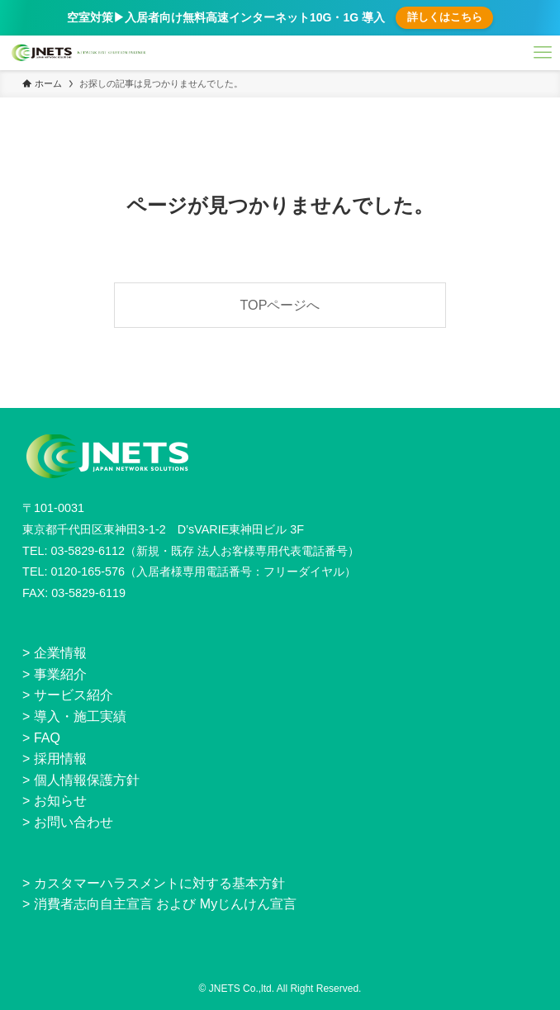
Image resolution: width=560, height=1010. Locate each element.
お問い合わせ (73, 822)
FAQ (47, 738)
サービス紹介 (73, 695)
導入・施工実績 (80, 716)
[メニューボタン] (542, 53)
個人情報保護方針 (87, 780)
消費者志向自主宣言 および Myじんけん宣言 (165, 904)
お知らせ (60, 801)
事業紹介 (60, 674)
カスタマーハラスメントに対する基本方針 (159, 883)
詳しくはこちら (444, 17)
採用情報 (60, 759)
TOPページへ (280, 304)
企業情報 (60, 653)
